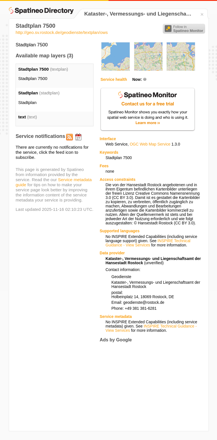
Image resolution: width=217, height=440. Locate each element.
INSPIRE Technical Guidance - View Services (147, 243)
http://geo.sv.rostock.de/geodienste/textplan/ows (62, 32)
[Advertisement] (147, 386)
